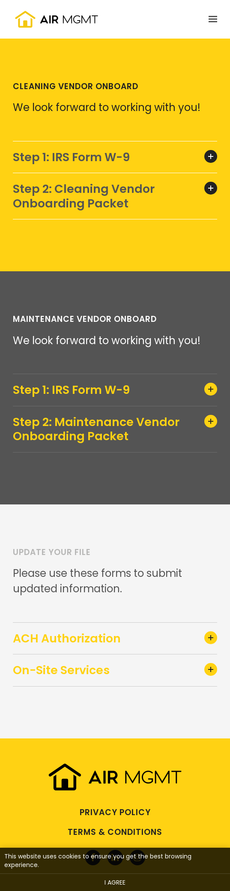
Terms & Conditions (115, 832)
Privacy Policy (115, 812)
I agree (115, 882)
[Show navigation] (210, 19)
